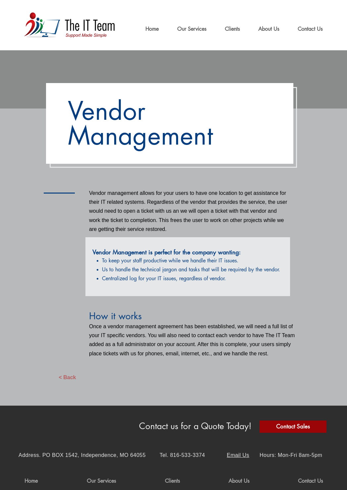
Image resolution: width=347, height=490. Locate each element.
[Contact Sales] (293, 427)
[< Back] (67, 377)
